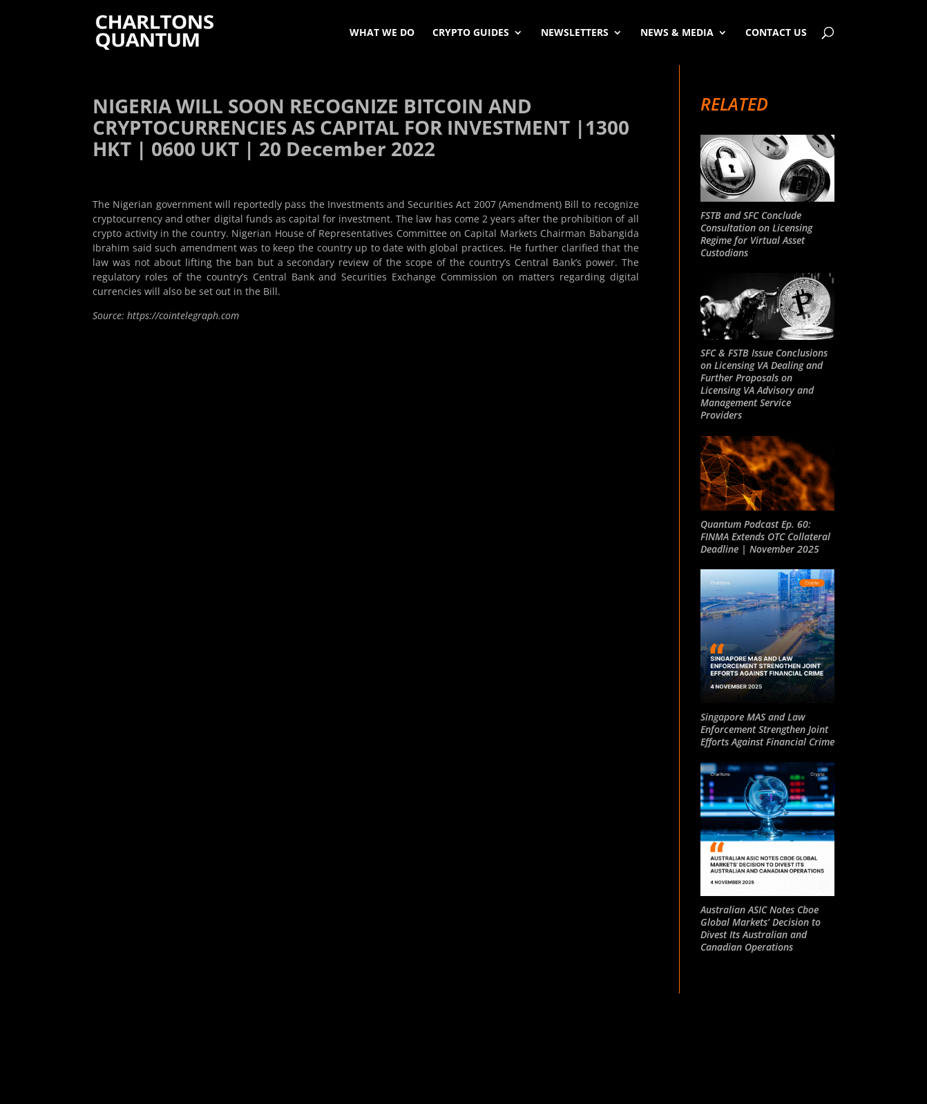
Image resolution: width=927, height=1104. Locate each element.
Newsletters (575, 32)
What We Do (382, 32)
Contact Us (776, 32)
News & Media (677, 32)
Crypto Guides (470, 32)
